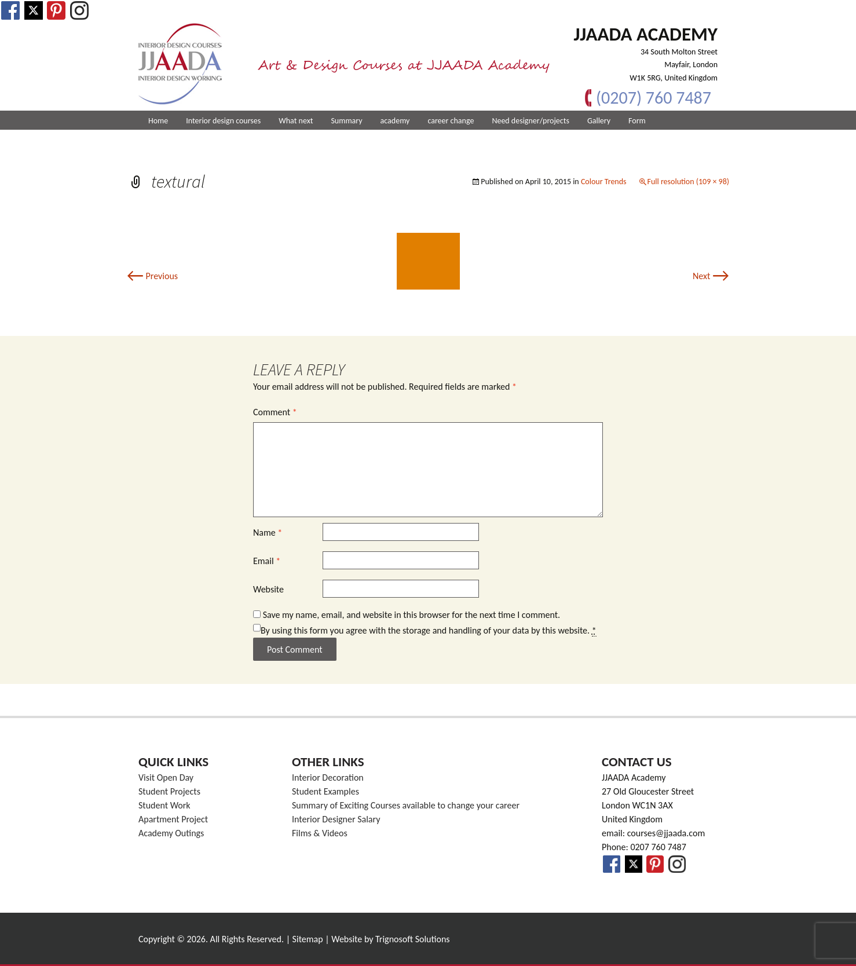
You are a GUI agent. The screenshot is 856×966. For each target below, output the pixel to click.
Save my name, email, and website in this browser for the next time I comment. (412, 614)
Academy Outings (171, 833)
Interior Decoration (328, 777)
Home (158, 121)
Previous (152, 275)
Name (267, 532)
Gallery (598, 121)
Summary (346, 121)
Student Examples (325, 791)
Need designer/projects (530, 121)
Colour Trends (604, 181)
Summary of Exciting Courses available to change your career (406, 805)
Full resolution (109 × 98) (688, 181)
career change (450, 121)
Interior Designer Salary (336, 819)
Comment (275, 412)
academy (395, 121)
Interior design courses (223, 121)
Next (711, 275)
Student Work (164, 805)
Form (637, 121)
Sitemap (307, 939)
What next (296, 121)
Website (268, 589)
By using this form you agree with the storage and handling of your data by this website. (429, 630)
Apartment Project (173, 819)
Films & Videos (319, 833)
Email (266, 560)
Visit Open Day (165, 777)
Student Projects (169, 791)
